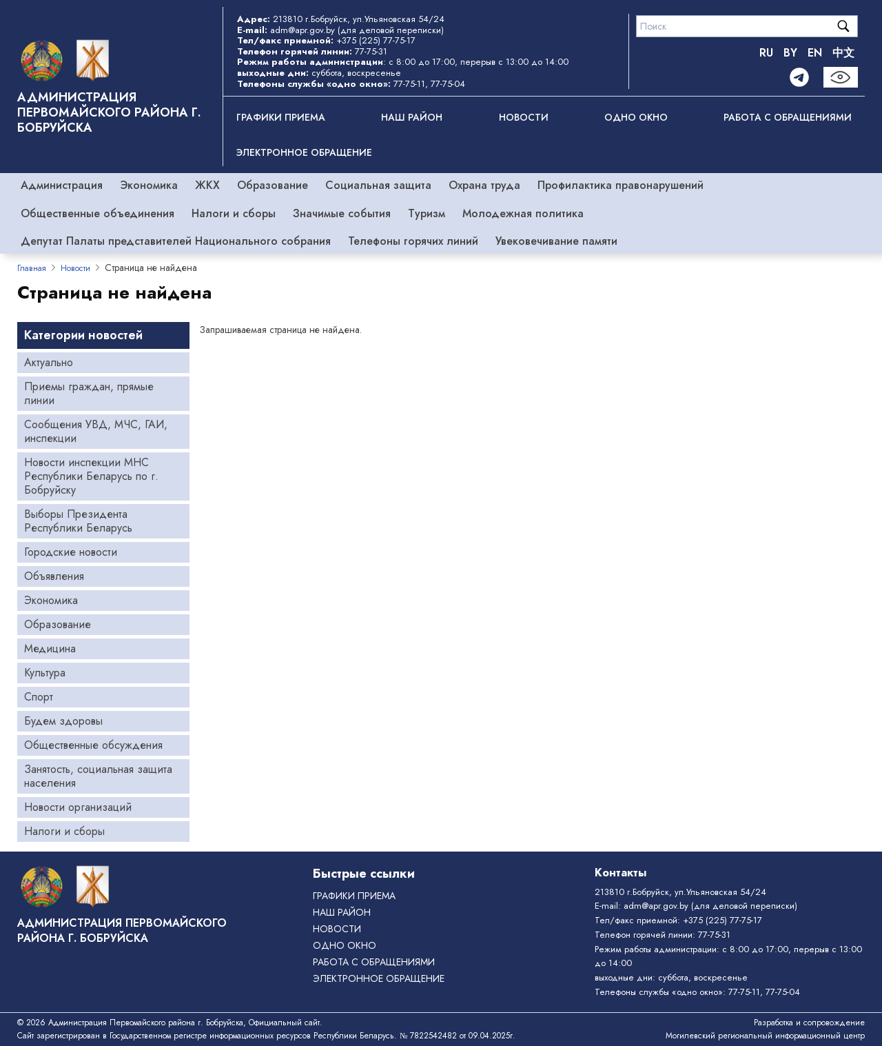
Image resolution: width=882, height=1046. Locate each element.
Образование (272, 185)
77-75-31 (371, 51)
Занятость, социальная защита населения (98, 776)
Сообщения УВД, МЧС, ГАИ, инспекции (95, 431)
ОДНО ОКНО (636, 117)
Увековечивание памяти (556, 241)
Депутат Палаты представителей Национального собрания (176, 241)
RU (766, 53)
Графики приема (280, 117)
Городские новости (70, 552)
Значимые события (342, 213)
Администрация (62, 185)
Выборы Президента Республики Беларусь (78, 521)
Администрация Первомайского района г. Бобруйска (109, 112)
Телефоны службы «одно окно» (659, 991)
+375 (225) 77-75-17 (376, 40)
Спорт (38, 697)
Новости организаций (78, 807)
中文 (843, 53)
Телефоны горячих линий (413, 241)
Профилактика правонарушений (620, 185)
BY (790, 53)
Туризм (426, 213)
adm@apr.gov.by (302, 30)
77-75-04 (448, 83)
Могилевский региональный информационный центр (765, 1035)
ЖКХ (207, 185)
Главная (31, 268)
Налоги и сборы (234, 213)
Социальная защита (378, 185)
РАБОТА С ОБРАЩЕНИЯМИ (788, 117)
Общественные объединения (97, 213)
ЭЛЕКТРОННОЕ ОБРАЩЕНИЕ (304, 152)
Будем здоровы (63, 721)
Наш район (411, 117)
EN (815, 53)
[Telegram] (799, 77)
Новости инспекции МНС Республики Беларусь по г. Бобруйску (91, 476)
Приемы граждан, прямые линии (89, 393)
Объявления (54, 576)
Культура (44, 673)
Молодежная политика (523, 213)
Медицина (50, 648)
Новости (523, 117)
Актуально (48, 362)
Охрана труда (484, 185)
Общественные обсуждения (93, 745)
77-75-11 (409, 83)
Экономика (149, 185)
